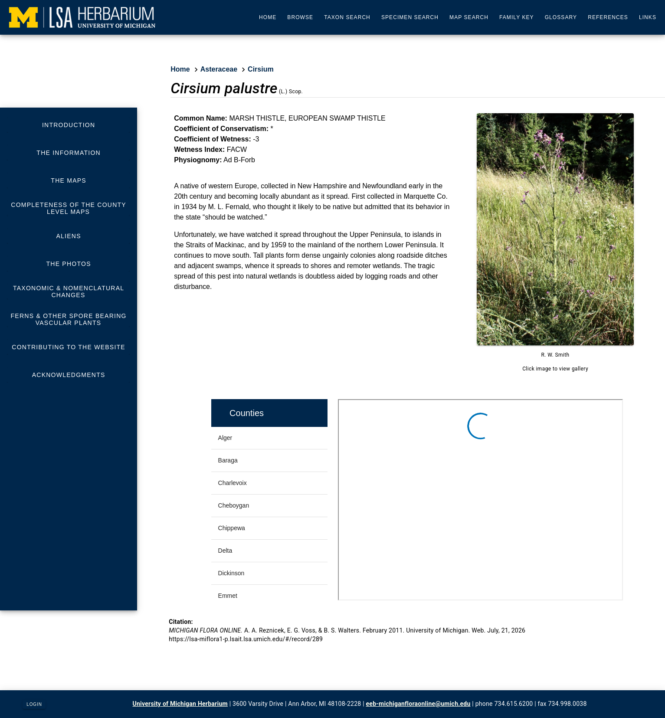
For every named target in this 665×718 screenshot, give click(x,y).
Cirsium (261, 69)
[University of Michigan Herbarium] (82, 17)
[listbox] (68, 250)
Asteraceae (218, 69)
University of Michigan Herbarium (180, 703)
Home (180, 69)
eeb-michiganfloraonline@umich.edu (418, 703)
